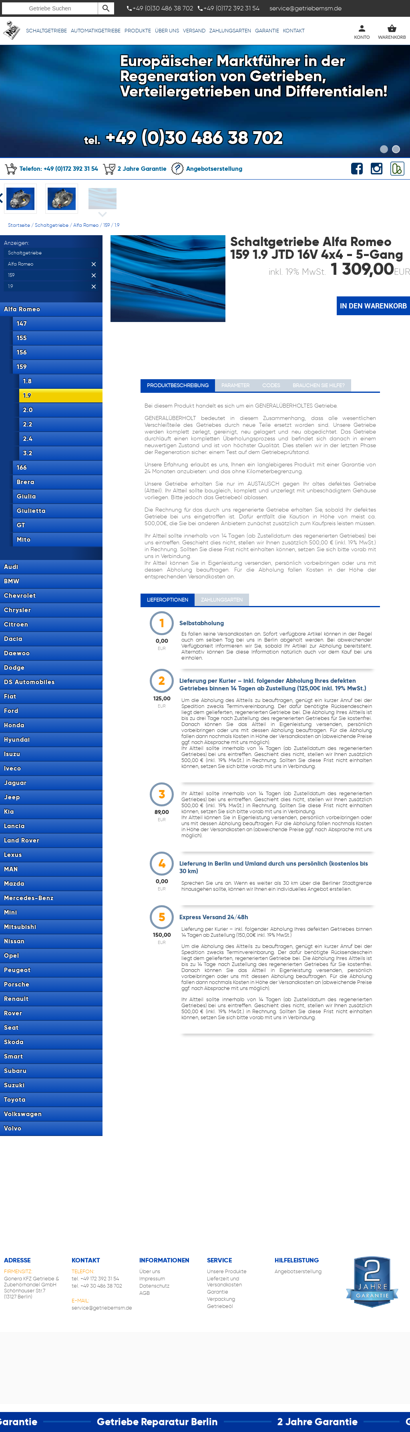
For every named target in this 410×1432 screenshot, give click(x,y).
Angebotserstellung (206, 169)
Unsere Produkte (227, 1271)
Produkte (138, 31)
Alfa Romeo (85, 225)
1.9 (117, 225)
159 (106, 225)
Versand (194, 31)
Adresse (17, 1260)
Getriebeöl (220, 1306)
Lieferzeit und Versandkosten (224, 1282)
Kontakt (294, 31)
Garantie (267, 31)
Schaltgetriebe (46, 31)
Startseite (19, 225)
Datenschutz (154, 1286)
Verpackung (221, 1299)
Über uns (167, 31)
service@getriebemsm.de (102, 1308)
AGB (144, 1293)
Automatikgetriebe (96, 31)
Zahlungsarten (230, 31)
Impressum (152, 1279)
